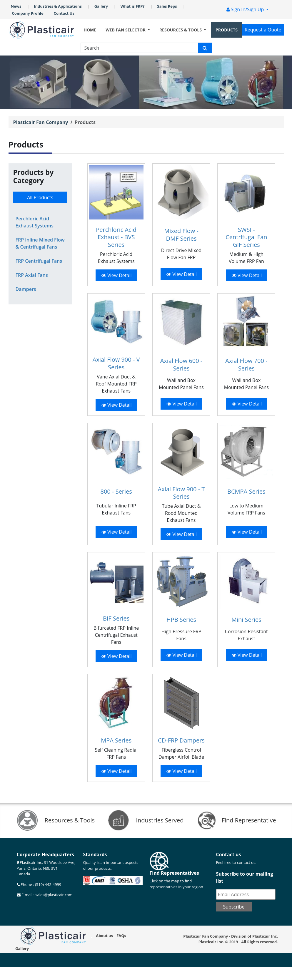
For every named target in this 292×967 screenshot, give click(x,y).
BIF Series (116, 618)
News (16, 6)
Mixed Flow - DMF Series (181, 234)
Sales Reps (167, 6)
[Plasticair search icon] (205, 48)
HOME (90, 30)
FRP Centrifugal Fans (39, 261)
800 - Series (116, 491)
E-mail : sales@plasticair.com (47, 894)
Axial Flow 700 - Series (246, 364)
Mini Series (246, 620)
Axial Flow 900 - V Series (116, 363)
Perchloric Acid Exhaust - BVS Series (116, 237)
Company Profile (28, 13)
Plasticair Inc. (211, 941)
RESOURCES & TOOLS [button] (181, 30)
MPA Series (116, 740)
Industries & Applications (58, 6)
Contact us (228, 854)
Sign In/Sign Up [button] (245, 9)
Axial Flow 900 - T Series (181, 493)
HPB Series (181, 620)
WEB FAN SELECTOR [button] (126, 30)
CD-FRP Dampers (181, 740)
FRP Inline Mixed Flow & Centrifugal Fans (40, 243)
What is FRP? (133, 6)
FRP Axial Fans (32, 275)
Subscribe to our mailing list (244, 877)
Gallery (101, 6)
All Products (40, 197)
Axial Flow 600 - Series (181, 364)
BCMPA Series (246, 491)
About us (104, 935)
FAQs (121, 935)
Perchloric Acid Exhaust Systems (35, 222)
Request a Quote (263, 29)
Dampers (26, 289)
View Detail (116, 275)
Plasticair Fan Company (40, 122)
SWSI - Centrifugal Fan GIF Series (246, 237)
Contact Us (64, 13)
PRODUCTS (227, 30)
